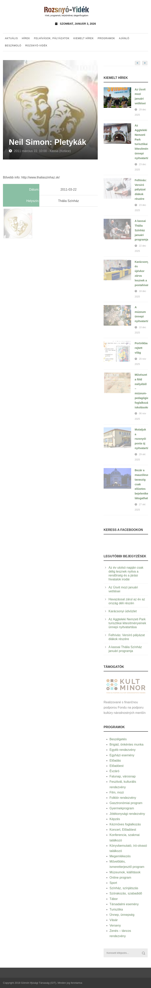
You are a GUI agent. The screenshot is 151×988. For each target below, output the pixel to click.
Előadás (115, 760)
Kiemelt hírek (83, 38)
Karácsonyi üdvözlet (123, 611)
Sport (113, 882)
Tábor (114, 899)
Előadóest (116, 765)
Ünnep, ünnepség (122, 914)
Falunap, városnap (123, 776)
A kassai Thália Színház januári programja (141, 230)
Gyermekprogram (122, 808)
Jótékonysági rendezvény (127, 813)
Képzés (115, 819)
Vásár (114, 920)
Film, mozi (117, 792)
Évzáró (114, 771)
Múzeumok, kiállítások (125, 872)
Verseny (115, 925)
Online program (120, 877)
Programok (106, 38)
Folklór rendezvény (123, 797)
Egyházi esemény (122, 755)
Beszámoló (13, 45)
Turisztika (116, 909)
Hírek (26, 38)
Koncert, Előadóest (123, 829)
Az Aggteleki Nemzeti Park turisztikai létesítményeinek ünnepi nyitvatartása (127, 623)
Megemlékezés (120, 856)
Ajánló (124, 38)
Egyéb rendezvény (123, 749)
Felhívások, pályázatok (52, 38)
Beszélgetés (118, 739)
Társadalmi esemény (124, 904)
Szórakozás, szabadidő (126, 893)
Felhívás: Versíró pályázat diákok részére (141, 189)
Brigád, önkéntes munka (127, 744)
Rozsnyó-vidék (36, 45)
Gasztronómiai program (126, 803)
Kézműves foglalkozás (125, 824)
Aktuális (11, 38)
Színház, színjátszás (124, 888)
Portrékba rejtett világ (141, 348)
